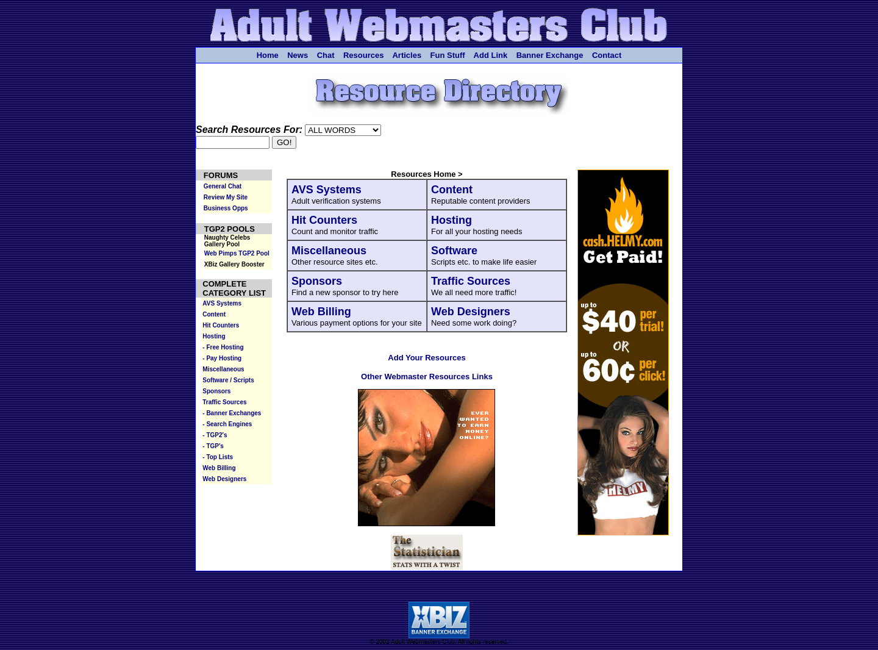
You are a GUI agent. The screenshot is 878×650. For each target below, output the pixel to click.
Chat (326, 55)
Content (452, 190)
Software (454, 251)
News (297, 55)
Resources (363, 55)
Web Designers (470, 311)
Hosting (451, 220)
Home (268, 55)
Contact (606, 55)
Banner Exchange (550, 55)
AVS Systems (326, 190)
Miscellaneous (328, 251)
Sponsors (316, 281)
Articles (406, 55)
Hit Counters (324, 220)
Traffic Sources (470, 281)
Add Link (491, 55)
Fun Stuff (447, 55)
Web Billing (321, 311)
